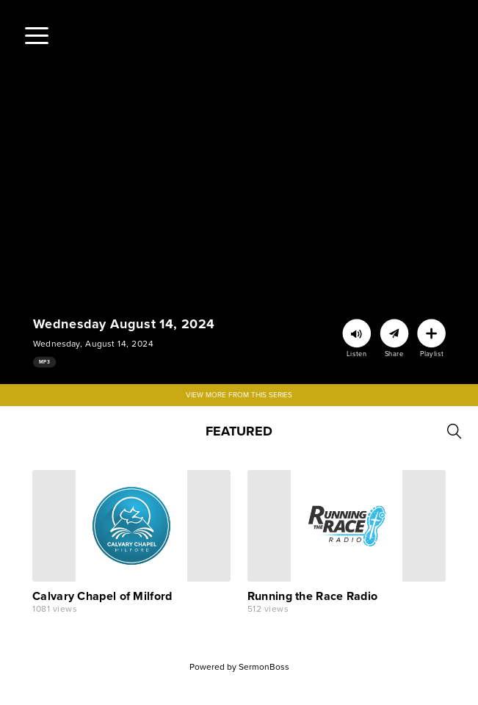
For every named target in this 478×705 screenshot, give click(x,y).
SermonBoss (264, 667)
